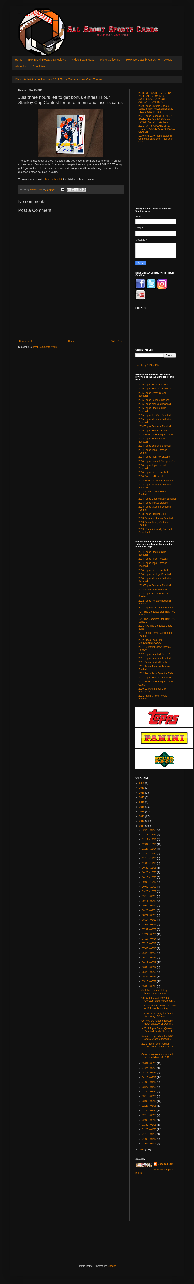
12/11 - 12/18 (149, 839)
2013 (142, 816)
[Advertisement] (71, 319)
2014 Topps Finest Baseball (153, 472)
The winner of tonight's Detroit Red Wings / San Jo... (157, 1015)
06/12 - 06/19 (149, 962)
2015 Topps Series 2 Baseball (154, 400)
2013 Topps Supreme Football (154, 585)
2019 (142, 787)
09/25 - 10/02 (149, 891)
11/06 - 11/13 (149, 863)
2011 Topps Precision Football (154, 658)
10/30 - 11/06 (149, 867)
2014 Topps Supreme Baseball (154, 445)
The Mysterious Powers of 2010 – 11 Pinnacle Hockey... (158, 1007)
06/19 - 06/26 (149, 957)
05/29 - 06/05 (149, 972)
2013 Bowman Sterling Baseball (155, 518)
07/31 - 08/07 (149, 929)
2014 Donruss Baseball (150, 476)
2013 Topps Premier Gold (152, 514)
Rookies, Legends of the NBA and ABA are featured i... (157, 1037)
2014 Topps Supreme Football (154, 426)
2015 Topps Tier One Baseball (154, 415)
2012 (142, 821)
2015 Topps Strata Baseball (153, 384)
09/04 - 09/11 (149, 905)
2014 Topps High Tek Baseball (154, 456)
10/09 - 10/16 (149, 882)
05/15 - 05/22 (149, 981)
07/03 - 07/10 (149, 948)
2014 (142, 811)
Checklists (39, 66)
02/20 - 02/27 (149, 1110)
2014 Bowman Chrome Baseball (155, 480)
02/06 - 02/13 (149, 1119)
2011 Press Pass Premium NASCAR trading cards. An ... (157, 1046)
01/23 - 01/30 (149, 1129)
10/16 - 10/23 (149, 877)
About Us (21, 66)
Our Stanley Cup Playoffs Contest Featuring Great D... (158, 999)
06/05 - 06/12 (149, 967)
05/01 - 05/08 (149, 1063)
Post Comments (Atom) (45, 347)
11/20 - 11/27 (149, 853)
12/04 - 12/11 (149, 844)
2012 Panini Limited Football (153, 589)
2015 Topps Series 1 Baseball (154, 430)
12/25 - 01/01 (149, 830)
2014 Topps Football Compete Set (156, 461)
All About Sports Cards (26, 13)
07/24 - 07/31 (149, 934)
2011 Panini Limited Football (153, 662)
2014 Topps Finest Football (153, 558)
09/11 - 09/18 (149, 901)
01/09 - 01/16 (149, 1139)
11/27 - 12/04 (149, 848)
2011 (142, 826)
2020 (142, 783)
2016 (142, 802)
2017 (142, 797)
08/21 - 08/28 (149, 915)
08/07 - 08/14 (149, 924)
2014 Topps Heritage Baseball (154, 574)
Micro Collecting (110, 59)
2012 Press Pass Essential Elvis (155, 673)
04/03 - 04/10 (149, 1082)
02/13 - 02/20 (149, 1115)
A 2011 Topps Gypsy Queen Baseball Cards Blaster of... (157, 1030)
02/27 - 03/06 (149, 1105)
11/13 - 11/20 (149, 858)
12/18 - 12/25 (149, 834)
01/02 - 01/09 (149, 1143)
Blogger (111, 1266)
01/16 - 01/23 (149, 1134)
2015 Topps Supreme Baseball (154, 388)
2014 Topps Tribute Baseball (153, 502)
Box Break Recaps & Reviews (47, 59)
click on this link (53, 179)
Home (18, 59)
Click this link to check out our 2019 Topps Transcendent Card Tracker (59, 79)
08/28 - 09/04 (149, 910)
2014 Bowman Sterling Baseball (155, 434)
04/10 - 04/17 (149, 1077)
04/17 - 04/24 (149, 1072)
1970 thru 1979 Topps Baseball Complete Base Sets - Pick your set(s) (155, 138)
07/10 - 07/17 (149, 943)
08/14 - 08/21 (149, 919)
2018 (142, 792)
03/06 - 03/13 (149, 1101)
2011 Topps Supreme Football (154, 677)
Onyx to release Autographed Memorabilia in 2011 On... (157, 1056)
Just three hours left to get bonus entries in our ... (155, 991)
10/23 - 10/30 (149, 872)
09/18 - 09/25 (149, 896)
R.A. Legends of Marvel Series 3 (155, 607)
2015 (142, 806)
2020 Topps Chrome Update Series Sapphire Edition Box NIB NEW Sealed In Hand (155, 109)
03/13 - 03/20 (149, 1096)
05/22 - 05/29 (149, 976)
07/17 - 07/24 (149, 938)
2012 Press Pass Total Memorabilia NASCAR (150, 641)
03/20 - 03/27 (149, 1091)
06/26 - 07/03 (149, 953)
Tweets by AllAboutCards (148, 365)
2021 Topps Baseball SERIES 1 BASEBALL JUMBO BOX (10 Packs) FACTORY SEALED (155, 119)
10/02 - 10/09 (149, 886)
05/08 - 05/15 (149, 986)
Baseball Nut (165, 1164)
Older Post (116, 341)
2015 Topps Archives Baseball (154, 404)
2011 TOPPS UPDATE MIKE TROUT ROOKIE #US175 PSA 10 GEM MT (156, 128)
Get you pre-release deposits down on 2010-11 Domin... (157, 1022)
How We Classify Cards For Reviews (149, 59)
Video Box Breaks (83, 59)
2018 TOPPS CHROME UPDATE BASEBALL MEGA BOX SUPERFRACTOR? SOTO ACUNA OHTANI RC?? (156, 97)
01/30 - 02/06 (149, 1124)
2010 (142, 1149)
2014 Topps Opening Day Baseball (157, 498)
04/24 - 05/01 (149, 1067)
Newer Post (25, 341)
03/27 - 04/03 (149, 1087)
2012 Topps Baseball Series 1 (154, 654)
